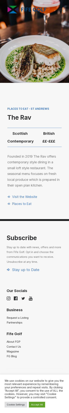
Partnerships (14, 322)
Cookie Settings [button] (16, 404)
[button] (60, 9)
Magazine (13, 351)
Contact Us (14, 346)
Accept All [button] (37, 404)
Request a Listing (18, 317)
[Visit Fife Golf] (27, 9)
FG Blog (12, 356)
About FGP (13, 341)
